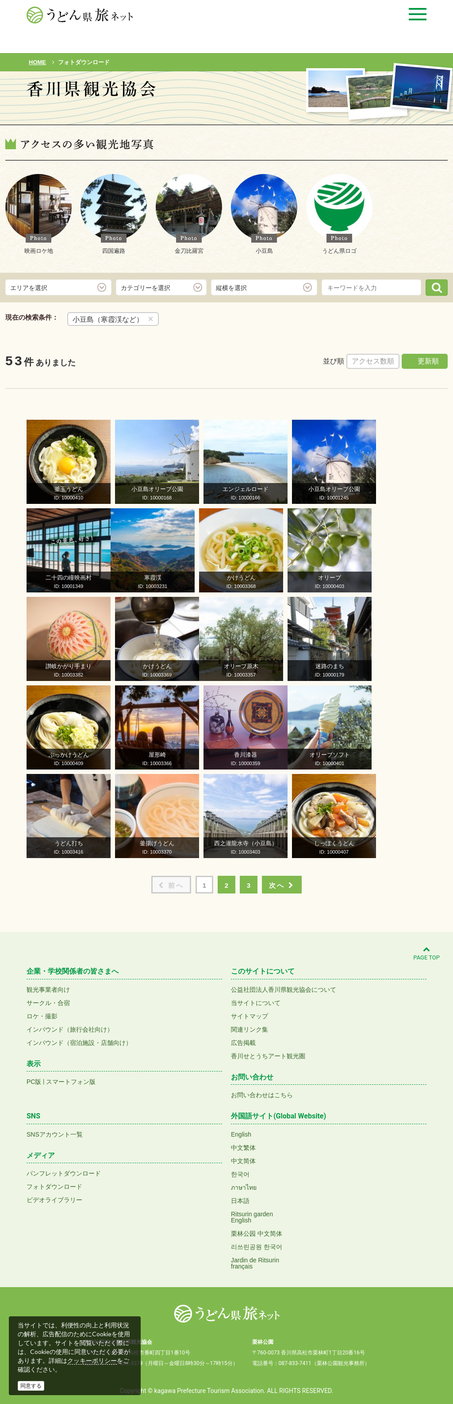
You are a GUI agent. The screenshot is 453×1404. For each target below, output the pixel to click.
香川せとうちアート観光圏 (268, 1056)
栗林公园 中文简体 (256, 1233)
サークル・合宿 (48, 1002)
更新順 (428, 361)
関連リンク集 (249, 1029)
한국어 (240, 1174)
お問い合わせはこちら (262, 1094)
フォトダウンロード (54, 1186)
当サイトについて (255, 1002)
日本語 (240, 1200)
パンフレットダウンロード (64, 1173)
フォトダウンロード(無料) (87, 114)
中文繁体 (243, 1147)
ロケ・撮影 (42, 1016)
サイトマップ (249, 1016)
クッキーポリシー (92, 1360)
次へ (282, 885)
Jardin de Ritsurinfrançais (255, 1263)
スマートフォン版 (71, 1081)
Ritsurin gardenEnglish (252, 1217)
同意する (31, 1386)
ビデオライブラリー (54, 1199)
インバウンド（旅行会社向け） (70, 1029)
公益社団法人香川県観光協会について (283, 989)
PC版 (34, 1081)
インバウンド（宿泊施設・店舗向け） (79, 1042)
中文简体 (243, 1160)
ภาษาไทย (244, 1187)
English (241, 1134)
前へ (171, 885)
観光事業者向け (48, 989)
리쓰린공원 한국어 (256, 1246)
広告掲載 (243, 1042)
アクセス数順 (373, 361)
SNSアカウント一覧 (55, 1134)
